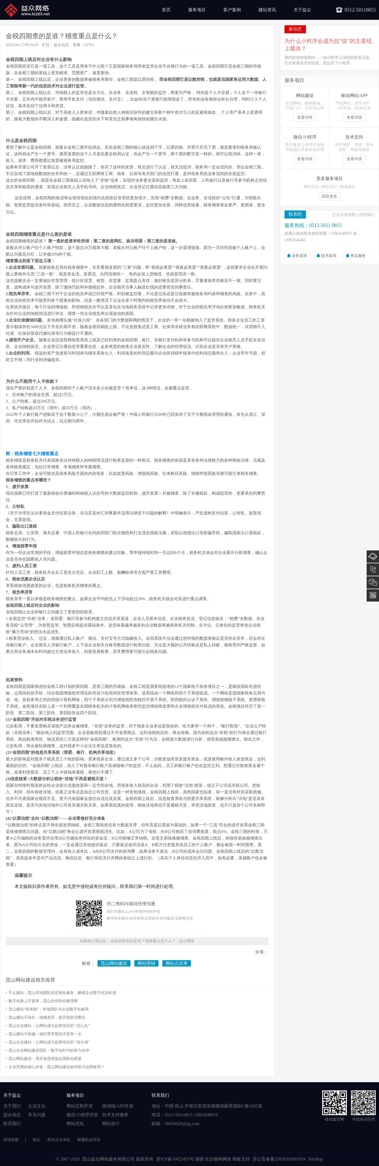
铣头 (36, 1140)
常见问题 (37, 1114)
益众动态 (61, 45)
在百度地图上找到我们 (355, 215)
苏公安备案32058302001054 (279, 1159)
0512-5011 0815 (373, 569)
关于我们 (12, 1106)
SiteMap (315, 1159)
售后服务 (358, 256)
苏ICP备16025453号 (175, 1159)
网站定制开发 (79, 1106)
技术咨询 (328, 256)
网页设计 (329, 187)
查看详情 (305, 117)
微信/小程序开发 (82, 1114)
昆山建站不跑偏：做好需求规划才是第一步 (45, 1034)
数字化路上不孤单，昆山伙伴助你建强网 (43, 1001)
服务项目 (197, 9)
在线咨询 (373, 556)
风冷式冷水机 (58, 1140)
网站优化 (311, 187)
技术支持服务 (115, 1114)
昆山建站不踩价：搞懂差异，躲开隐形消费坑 (47, 1017)
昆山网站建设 (114, 963)
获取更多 (329, 196)
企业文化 (37, 1106)
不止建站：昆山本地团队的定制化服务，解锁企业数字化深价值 (62, 993)
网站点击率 (177, 963)
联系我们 (12, 1123)
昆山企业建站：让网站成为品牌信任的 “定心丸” (49, 1026)
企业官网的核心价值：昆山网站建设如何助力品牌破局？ (57, 1067)
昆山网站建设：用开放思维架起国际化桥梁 (45, 1059)
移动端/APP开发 (117, 1106)
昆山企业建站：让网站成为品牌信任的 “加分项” (49, 1042)
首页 (166, 9)
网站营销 (146, 963)
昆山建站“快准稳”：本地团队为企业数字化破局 (49, 1009)
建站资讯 (267, 9)
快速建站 (347, 187)
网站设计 (111, 1123)
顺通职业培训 (88, 1140)
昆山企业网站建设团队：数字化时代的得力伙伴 (49, 1050)
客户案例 (232, 9)
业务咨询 (299, 256)
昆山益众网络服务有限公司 (108, 1159)
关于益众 (302, 9)
